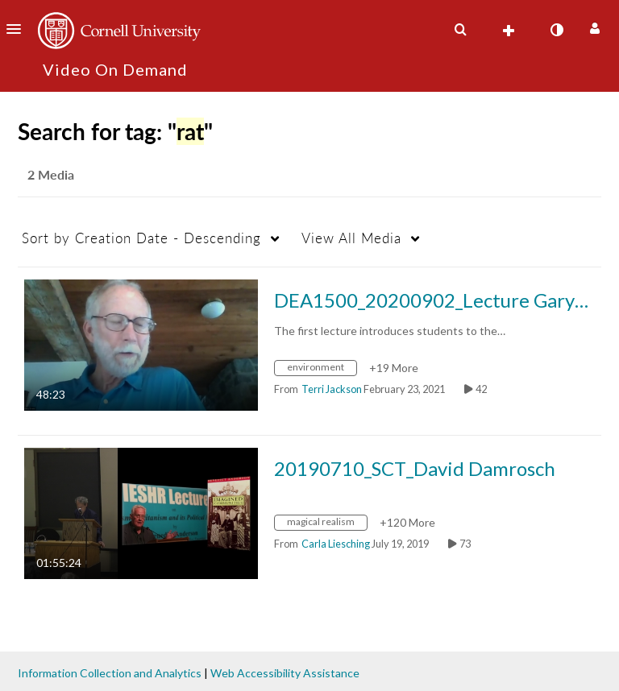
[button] (18, 29)
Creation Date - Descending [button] (141, 238)
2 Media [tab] (50, 174)
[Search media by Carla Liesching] (335, 543)
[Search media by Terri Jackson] (331, 389)
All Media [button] (351, 238)
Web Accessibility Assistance (284, 673)
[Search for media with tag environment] (321, 369)
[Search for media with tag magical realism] (327, 524)
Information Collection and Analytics (109, 673)
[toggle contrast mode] (556, 29)
